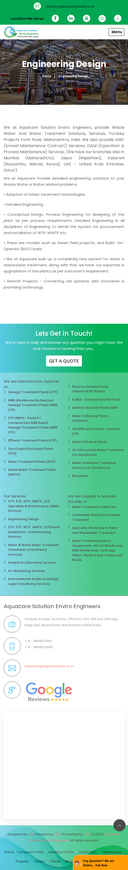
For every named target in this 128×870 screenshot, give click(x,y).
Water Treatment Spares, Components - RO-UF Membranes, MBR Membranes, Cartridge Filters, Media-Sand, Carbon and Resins (98, 550)
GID (87, 834)
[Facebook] (55, 18)
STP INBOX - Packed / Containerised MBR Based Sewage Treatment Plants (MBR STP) (32, 425)
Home (46, 76)
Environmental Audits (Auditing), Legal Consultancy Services (33, 581)
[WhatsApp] (102, 18)
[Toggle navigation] (116, 32)
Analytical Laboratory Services (32, 562)
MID (32, 834)
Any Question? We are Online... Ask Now (98, 863)
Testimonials (112, 852)
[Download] (115, 18)
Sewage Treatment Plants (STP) (33, 392)
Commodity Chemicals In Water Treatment (96, 517)
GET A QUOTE (64, 361)
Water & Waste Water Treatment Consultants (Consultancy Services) (33, 550)
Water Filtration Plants (89, 442)
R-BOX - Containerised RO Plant (96, 399)
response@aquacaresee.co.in (70, 6)
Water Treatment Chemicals (94, 507)
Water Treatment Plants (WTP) (31, 461)
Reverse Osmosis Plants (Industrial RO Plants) (90, 389)
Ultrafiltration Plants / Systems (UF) (95, 431)
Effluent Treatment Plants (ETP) (32, 440)
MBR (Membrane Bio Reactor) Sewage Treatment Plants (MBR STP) (32, 405)
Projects (22, 861)
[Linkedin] (71, 18)
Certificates (88, 852)
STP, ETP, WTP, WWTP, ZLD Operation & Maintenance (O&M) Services (33, 506)
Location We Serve (26, 18)
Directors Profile (61, 852)
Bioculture (80, 475)
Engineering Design (23, 519)
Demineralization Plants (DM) (95, 407)
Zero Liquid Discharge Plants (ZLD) (30, 451)
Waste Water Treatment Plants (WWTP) (32, 472)
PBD (57, 834)
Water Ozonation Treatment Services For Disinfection (94, 465)
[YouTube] (86, 18)
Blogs (69, 861)
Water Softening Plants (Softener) (90, 418)
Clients (55, 861)
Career (39, 861)
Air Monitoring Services (26, 571)
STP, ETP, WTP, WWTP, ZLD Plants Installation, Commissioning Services (34, 532)
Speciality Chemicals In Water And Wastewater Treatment (95, 530)
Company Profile (30, 852)
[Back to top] (119, 825)
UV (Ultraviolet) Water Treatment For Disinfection (98, 452)
